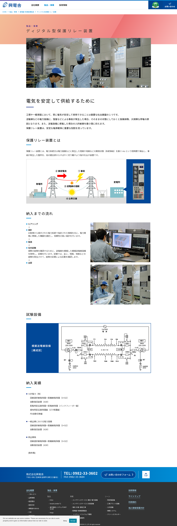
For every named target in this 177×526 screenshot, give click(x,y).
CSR (30, 512)
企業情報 (32, 498)
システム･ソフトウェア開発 (82, 514)
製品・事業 (13, 12)
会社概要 (30, 490)
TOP (146, 476)
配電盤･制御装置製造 (27, 12)
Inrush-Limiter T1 (55, 503)
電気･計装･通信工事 (79, 507)
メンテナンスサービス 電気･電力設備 (85, 500)
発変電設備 (111, 500)
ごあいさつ (32, 494)
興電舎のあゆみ (34, 508)
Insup (52, 512)
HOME (4, 12)
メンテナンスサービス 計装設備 (83, 503)
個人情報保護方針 (136, 507)
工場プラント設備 (113, 503)
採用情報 (132, 490)
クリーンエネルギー (114, 514)
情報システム (111, 511)
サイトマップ (134, 496)
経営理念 (32, 501)
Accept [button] (72, 521)
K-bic (51, 500)
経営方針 (32, 505)
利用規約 (132, 501)
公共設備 (110, 507)
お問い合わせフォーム (119, 474)
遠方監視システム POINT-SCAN (58, 508)
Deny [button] (65, 521)
